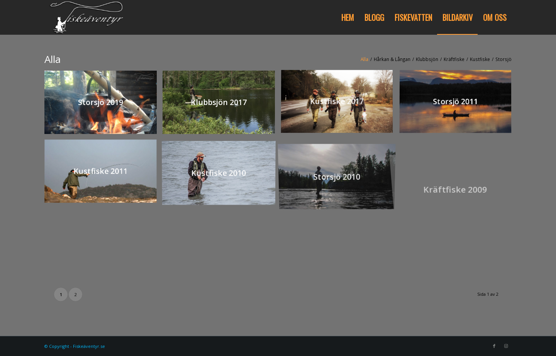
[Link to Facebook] (494, 346)
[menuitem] (347, 17)
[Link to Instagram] (506, 346)
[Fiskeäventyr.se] (84, 17)
